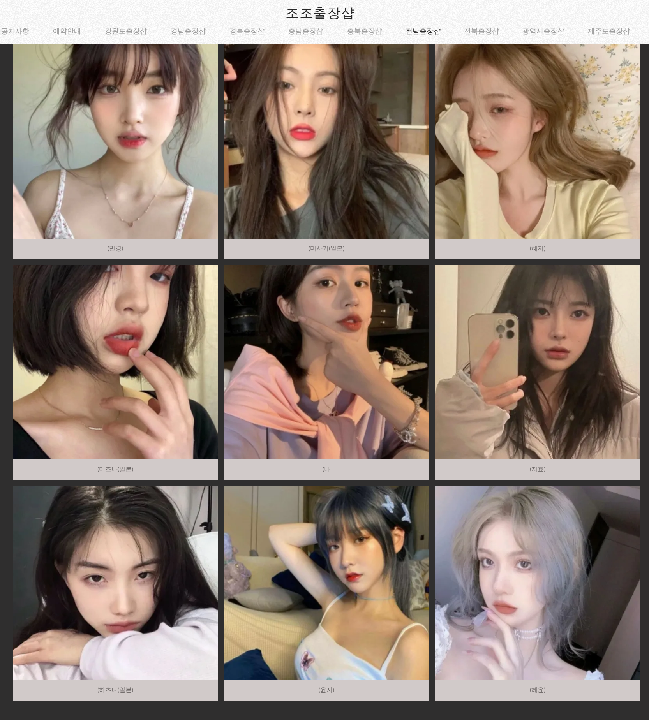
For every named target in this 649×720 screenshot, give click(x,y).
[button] (115, 151)
